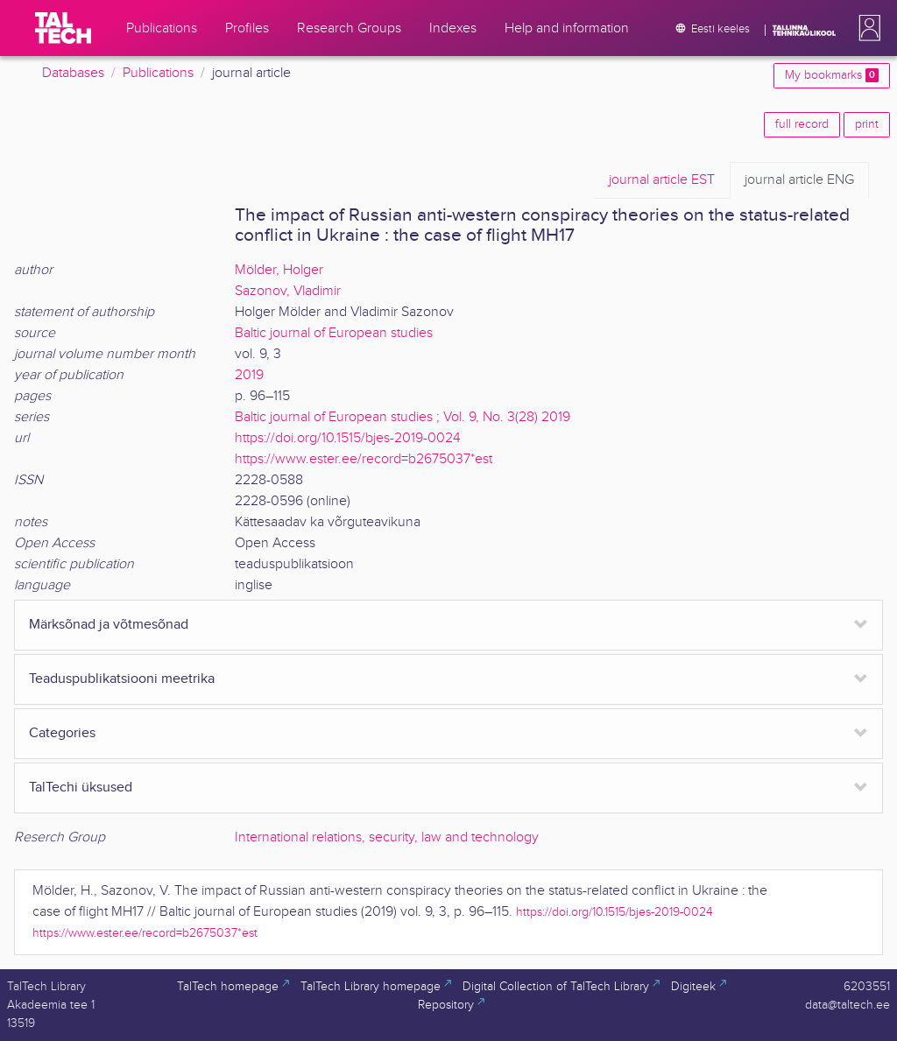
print (867, 124)
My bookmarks (832, 75)
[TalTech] (63, 28)
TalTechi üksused (80, 787)
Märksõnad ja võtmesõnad (108, 624)
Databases (73, 73)
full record (802, 124)
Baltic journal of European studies (334, 333)
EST (662, 180)
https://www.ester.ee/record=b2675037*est (363, 459)
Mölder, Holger (279, 270)
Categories (62, 733)
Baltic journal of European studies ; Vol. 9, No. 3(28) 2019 (402, 417)
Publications (158, 73)
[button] (866, 28)
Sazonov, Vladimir (288, 291)
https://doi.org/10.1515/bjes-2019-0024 (348, 438)
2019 (249, 375)
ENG (799, 180)
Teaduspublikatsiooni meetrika (122, 679)
